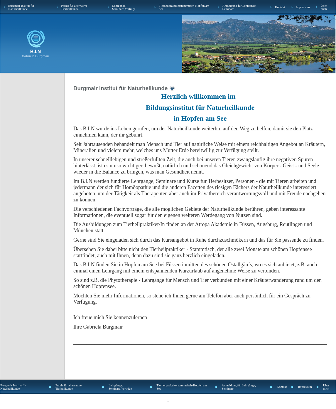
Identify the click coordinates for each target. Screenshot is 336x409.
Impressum (303, 7)
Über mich (323, 7)
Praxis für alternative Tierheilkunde (74, 7)
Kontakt (280, 7)
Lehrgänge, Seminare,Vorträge (123, 7)
